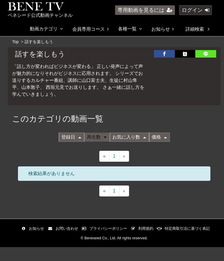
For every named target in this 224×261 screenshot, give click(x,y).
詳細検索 (197, 29)
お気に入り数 (129, 137)
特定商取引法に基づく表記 (185, 228)
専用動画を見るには (144, 10)
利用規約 (143, 228)
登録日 (71, 137)
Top (15, 41)
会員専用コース (90, 29)
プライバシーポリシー (106, 228)
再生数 (97, 137)
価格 (159, 137)
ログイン (195, 10)
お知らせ (162, 29)
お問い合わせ (64, 228)
